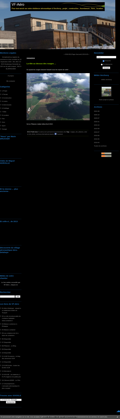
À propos (11, 76)
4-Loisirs (4, 101)
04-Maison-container (8, 330)
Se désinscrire (106, 64)
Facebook (59, 134)
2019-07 (96, 132)
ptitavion (80, 132)
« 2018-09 (67, 54)
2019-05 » (85, 54)
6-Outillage (5, 108)
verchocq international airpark (45, 134)
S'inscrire (107, 60)
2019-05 (96, 139)
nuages (72, 132)
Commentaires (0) (60, 132)
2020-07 (96, 118)
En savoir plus (102, 417)
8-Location (5, 115)
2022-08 (96, 111)
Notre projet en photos (106, 99)
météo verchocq (106, 79)
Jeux (3, 122)
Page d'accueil (76, 54)
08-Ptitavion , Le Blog (9, 346)
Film (3, 118)
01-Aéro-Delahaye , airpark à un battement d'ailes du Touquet (11, 310)
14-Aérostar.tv (6, 371)
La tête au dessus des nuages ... (41, 63)
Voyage (4, 129)
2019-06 (96, 135)
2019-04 (96, 142)
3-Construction (6, 98)
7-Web (4, 111)
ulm (77, 132)
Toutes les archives (100, 146)
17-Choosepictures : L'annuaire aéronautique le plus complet (10, 386)
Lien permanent (49, 132)
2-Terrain (5, 94)
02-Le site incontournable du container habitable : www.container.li (11, 318)
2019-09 (96, 128)
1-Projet (4, 91)
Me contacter (10, 81)
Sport (3, 125)
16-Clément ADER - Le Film (11, 380)
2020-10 (96, 114)
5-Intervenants (6, 105)
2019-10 (96, 125)
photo (33, 134)
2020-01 (96, 121)
